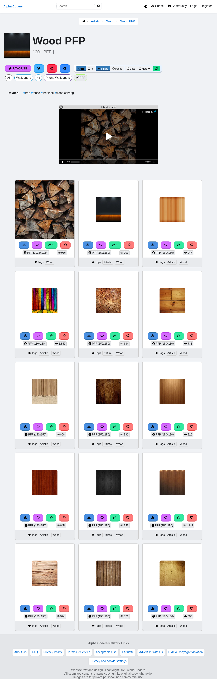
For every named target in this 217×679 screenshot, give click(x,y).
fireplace (48, 93)
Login (193, 6)
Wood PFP (127, 21)
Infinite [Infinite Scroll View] (103, 68)
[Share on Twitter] (39, 68)
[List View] (90, 68)
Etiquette (128, 652)
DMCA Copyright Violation (185, 652)
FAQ (35, 652)
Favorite (18, 68)
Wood (110, 21)
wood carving (64, 93)
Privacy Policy (52, 652)
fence (36, 93)
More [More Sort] (144, 68)
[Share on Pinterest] (52, 68)
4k (38, 77)
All (9, 77)
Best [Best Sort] (131, 68)
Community (177, 6)
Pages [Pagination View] (117, 68)
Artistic (95, 21)
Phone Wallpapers (58, 77)
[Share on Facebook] (65, 68)
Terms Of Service (78, 652)
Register (206, 6)
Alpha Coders (13, 6)
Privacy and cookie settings (108, 661)
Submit (157, 6)
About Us (20, 652)
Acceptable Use (106, 652)
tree (27, 93)
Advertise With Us (151, 652)
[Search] (99, 6)
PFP (80, 77)
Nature (108, 353)
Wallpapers (23, 77)
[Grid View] (81, 68)
